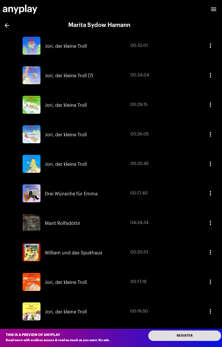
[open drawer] (214, 9)
